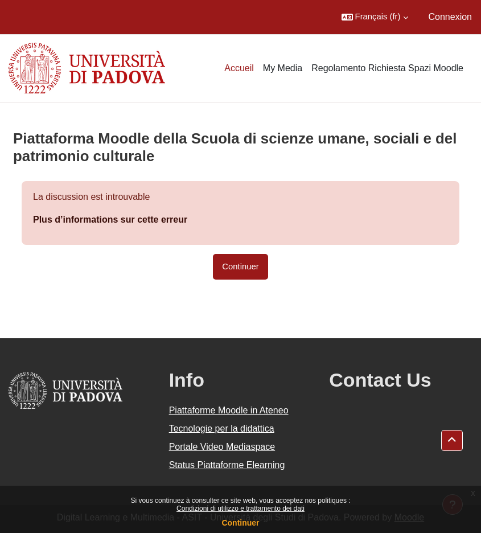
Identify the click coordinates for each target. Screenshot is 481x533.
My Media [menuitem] (282, 68)
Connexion (450, 17)
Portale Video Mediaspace (222, 447)
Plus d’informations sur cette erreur (110, 219)
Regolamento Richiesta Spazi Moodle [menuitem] (387, 68)
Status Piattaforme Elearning (227, 465)
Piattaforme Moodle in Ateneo (229, 410)
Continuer (240, 522)
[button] (375, 17)
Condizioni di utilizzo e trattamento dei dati (240, 508)
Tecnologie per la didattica (221, 428)
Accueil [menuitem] (239, 68)
